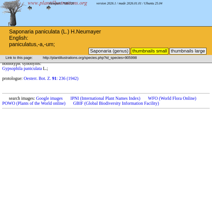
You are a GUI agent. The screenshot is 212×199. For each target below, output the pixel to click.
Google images (49, 98)
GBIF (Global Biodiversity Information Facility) (116, 103)
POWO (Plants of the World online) (33, 103)
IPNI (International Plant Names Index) (105, 98)
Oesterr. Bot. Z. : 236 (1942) (51, 78)
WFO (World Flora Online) (172, 98)
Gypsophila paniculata (22, 68)
